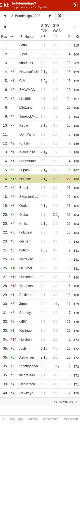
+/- (12, 36)
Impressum (50, 419)
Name (26, 36)
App (21, 419)
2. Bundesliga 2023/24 (28, 16)
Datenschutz (70, 419)
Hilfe (12, 419)
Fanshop (33, 419)
